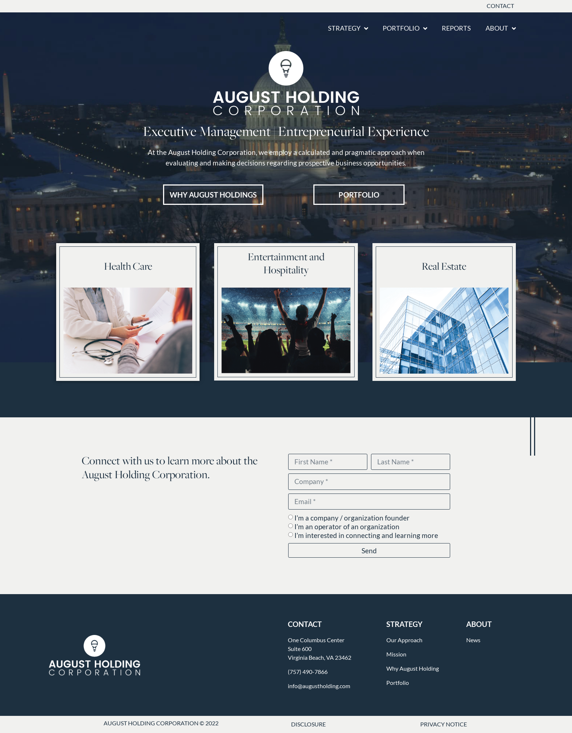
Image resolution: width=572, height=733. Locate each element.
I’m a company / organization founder (352, 518)
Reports (456, 28)
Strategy (348, 28)
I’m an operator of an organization (346, 527)
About (501, 28)
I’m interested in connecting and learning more (366, 535)
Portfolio (405, 28)
